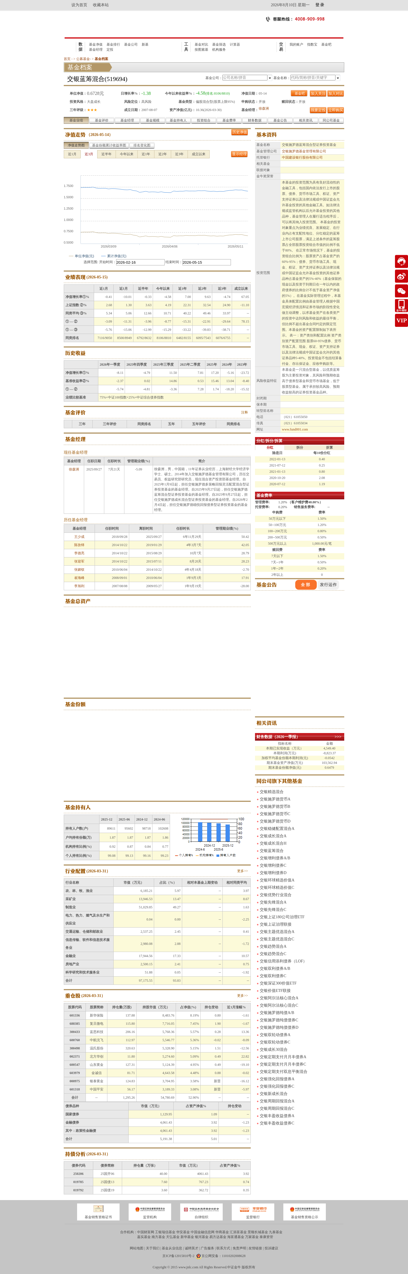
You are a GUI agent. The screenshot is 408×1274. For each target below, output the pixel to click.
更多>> (242, 871)
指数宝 (312, 44)
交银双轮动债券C (275, 1042)
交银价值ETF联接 (275, 990)
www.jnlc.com (188, 1267)
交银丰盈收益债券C (277, 1123)
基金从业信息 (172, 1248)
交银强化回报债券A (277, 1079)
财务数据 (255, 120)
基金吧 (326, 44)
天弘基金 (173, 1237)
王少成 (79, 537)
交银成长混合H (273, 843)
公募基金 (83, 59)
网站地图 (136, 1248)
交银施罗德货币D (275, 821)
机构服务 (219, 50)
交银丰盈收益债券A (277, 1116)
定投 (110, 50)
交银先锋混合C (273, 909)
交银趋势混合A (273, 946)
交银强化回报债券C (277, 1086)
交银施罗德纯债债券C (279, 1020)
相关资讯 (306, 120)
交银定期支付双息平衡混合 (283, 1072)
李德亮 (79, 553)
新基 (145, 44)
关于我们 (153, 1248)
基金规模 (153, 120)
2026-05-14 (99, 135)
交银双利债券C (273, 976)
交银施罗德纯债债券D (279, 1027)
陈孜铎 (79, 545)
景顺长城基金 (258, 1232)
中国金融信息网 (202, 1232)
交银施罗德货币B (275, 806)
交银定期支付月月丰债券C (283, 1064)
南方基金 (158, 1237)
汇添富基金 (238, 1232)
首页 (67, 59)
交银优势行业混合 (276, 895)
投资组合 (204, 120)
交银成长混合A (273, 836)
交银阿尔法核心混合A (279, 998)
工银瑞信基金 (165, 1232)
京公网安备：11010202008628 (223, 1256)
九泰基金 (275, 1232)
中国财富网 (145, 1232)
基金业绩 (76, 120)
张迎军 (79, 561)
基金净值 (96, 44)
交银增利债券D (273, 873)
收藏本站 (101, 5)
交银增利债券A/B (275, 858)
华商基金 (222, 1232)
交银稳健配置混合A (277, 828)
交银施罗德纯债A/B (277, 1013)
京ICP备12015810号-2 (178, 1256)
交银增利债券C (273, 865)
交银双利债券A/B (275, 968)
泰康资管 (266, 1237)
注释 (244, 412)
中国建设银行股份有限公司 (302, 157)
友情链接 (255, 1248)
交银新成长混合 (274, 1094)
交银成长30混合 (274, 1049)
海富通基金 (235, 1237)
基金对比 (201, 44)
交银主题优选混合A (277, 932)
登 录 (319, 5)
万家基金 (252, 1237)
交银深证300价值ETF (278, 983)
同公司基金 (331, 120)
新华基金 (187, 1237)
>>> (338, 737)
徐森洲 (264, 108)
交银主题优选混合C (277, 939)
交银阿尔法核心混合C (279, 1005)
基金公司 (131, 44)
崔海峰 (79, 578)
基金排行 (113, 44)
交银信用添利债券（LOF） (283, 961)
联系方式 (223, 1248)
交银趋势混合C (273, 954)
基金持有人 (178, 120)
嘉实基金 (144, 1237)
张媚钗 (79, 570)
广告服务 (207, 1248)
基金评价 (102, 120)
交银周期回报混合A (277, 1101)
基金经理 (96, 50)
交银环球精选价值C (277, 887)
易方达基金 (217, 1237)
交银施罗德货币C (275, 814)
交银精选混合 (272, 792)
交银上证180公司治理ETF (282, 917)
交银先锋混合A (273, 902)
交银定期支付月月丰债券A (283, 1057)
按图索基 (201, 50)
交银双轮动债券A (275, 1035)
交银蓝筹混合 (272, 851)
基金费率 (229, 120)
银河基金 (202, 1237)
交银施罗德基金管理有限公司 (304, 151)
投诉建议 (271, 1248)
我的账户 (296, 44)
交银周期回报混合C (277, 1108)
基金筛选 (219, 44)
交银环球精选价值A (277, 880)
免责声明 (239, 1248)
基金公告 (280, 120)
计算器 (235, 44)
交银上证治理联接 (276, 924)
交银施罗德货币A (275, 799)
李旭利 (79, 586)
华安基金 (183, 1232)
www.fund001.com (295, 429)
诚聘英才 (191, 1248)
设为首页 (79, 5)
